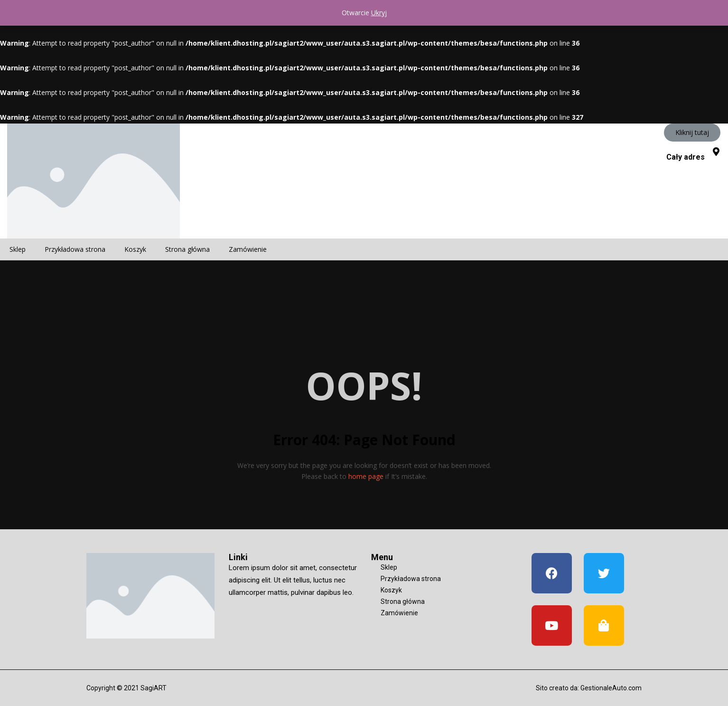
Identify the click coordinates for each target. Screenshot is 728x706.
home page (365, 476)
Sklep (17, 249)
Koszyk (135, 249)
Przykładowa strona (75, 249)
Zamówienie (248, 249)
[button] (692, 133)
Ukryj (379, 12)
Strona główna (187, 249)
